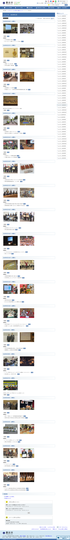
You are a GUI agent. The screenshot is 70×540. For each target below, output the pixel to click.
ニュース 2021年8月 (62, 148)
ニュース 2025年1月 (62, 49)
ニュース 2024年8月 (62, 61)
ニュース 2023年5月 (62, 97)
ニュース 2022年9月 (61, 117)
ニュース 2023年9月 (62, 88)
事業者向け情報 (41, 7)
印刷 (53, 18)
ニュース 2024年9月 (62, 59)
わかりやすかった (10, 506)
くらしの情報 (8, 7)
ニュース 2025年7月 (62, 35)
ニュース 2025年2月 (62, 47)
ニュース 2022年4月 (62, 129)
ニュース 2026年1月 (62, 20)
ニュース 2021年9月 (62, 145)
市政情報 (52, 7)
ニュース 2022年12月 (62, 109)
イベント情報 (19, 7)
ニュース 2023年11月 (62, 83)
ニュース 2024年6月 (62, 66)
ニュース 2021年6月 (62, 153)
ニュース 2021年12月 (62, 138)
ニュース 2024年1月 (62, 78)
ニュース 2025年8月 (62, 32)
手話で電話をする (48, 535)
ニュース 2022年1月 (62, 136)
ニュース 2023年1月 (62, 107)
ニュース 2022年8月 (62, 119)
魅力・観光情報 (63, 7)
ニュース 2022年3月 (62, 131)
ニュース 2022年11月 (62, 112)
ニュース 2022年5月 (62, 126)
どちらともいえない (17, 506)
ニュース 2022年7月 (62, 121)
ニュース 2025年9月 (62, 30)
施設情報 (30, 7)
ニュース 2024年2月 (62, 76)
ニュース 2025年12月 (62, 23)
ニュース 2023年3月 (62, 102)
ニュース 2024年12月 (62, 52)
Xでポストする (5, 18)
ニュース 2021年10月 (62, 143)
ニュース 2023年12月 (62, 80)
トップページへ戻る (51, 527)
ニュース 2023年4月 (62, 100)
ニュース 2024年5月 (62, 68)
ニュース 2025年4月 (62, 42)
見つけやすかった (10, 510)
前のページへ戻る (43, 527)
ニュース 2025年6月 (62, 37)
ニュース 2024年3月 (62, 73)
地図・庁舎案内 (23, 535)
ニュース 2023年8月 (62, 90)
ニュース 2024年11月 (62, 54)
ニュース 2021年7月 (62, 150)
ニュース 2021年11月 (62, 141)
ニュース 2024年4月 (62, 71)
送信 (29, 512)
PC (60, 527)
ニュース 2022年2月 (62, 133)
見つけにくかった (25, 510)
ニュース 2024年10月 (62, 56)
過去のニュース (20, 10)
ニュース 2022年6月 (62, 124)
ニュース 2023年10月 (62, 85)
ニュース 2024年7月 (62, 64)
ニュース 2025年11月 (62, 25)
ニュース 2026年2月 (62, 18)
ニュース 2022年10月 (62, 114)
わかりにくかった (25, 506)
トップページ (9, 10)
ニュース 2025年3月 (62, 44)
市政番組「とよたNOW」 (10, 496)
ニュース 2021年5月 (62, 155)
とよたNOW (15, 10)
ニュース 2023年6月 (62, 95)
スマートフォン (65, 527)
